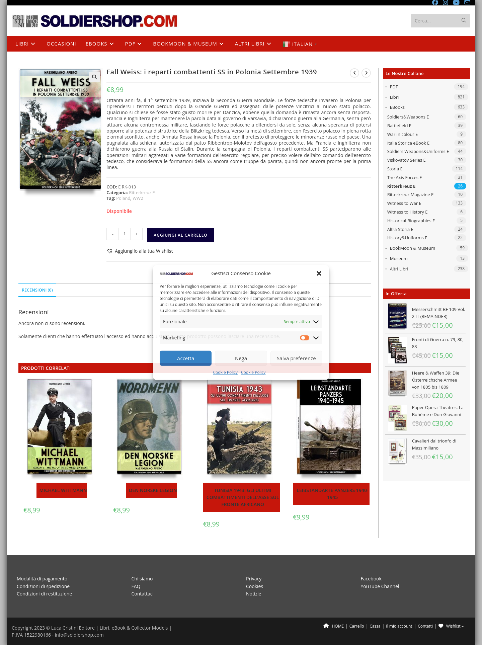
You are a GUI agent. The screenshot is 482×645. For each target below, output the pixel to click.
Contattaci (143, 593)
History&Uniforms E (407, 238)
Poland (123, 198)
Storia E (395, 169)
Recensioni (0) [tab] (37, 290)
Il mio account (399, 626)
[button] (319, 273)
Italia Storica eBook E (408, 143)
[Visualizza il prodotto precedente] (354, 73)
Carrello (356, 626)
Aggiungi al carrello (180, 235)
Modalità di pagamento (42, 578)
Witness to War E (404, 203)
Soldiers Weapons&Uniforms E (418, 151)
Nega (241, 358)
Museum (399, 258)
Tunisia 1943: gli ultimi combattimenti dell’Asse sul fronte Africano (243, 497)
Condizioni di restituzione (44, 593)
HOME (333, 626)
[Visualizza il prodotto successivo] (366, 73)
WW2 (138, 198)
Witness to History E (407, 212)
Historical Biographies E (411, 221)
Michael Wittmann (63, 490)
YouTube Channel (380, 586)
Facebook (371, 578)
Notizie (253, 593)
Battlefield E (399, 126)
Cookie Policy (225, 372)
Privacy (253, 578)
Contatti (425, 626)
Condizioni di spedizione (43, 586)
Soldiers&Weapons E (408, 117)
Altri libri (399, 269)
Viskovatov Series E (406, 160)
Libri (394, 97)
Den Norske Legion (153, 490)
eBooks (397, 107)
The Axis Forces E (404, 177)
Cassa (375, 626)
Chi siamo (142, 578)
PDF (394, 87)
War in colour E (402, 134)
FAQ (136, 586)
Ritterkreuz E (401, 186)
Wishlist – (451, 626)
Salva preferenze (296, 358)
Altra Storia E (400, 229)
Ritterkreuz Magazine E (410, 194)
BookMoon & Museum (412, 248)
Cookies (254, 586)
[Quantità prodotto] (124, 234)
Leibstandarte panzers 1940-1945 (332, 493)
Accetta (185, 358)
